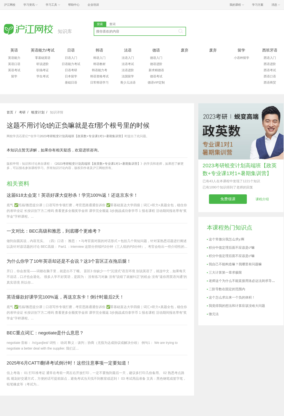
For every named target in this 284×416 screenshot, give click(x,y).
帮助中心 (74, 4)
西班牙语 (269, 50)
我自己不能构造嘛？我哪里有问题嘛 (235, 264)
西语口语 (270, 76)
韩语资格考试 (99, 76)
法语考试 (128, 64)
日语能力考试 (71, 64)
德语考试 (156, 76)
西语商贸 (270, 82)
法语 (128, 50)
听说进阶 (42, 64)
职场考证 (42, 70)
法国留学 (128, 76)
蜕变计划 (37, 112)
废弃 (184, 50)
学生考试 (42, 76)
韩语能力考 (99, 70)
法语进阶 (128, 70)
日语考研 (71, 70)
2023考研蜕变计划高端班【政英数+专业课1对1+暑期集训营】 (82, 136)
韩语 (99, 50)
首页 (10, 112)
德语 (156, 50)
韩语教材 (99, 64)
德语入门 (156, 58)
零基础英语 (42, 58)
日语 (71, 50)
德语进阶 (156, 64)
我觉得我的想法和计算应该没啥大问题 (237, 306)
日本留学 (71, 76)
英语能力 (14, 58)
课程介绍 (262, 199)
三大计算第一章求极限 (225, 272)
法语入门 (128, 58)
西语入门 (270, 58)
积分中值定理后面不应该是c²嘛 (232, 247)
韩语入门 (99, 58)
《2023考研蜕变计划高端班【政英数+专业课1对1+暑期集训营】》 (98, 163)
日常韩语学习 (99, 82)
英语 (14, 50)
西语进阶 (270, 64)
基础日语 (71, 82)
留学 (14, 76)
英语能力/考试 (42, 50)
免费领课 (227, 199)
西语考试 (270, 70)
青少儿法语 (128, 82)
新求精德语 (156, 70)
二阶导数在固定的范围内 (227, 289)
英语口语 (14, 64)
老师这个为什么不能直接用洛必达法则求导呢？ (243, 281)
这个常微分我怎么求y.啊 (226, 239)
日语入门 (71, 58)
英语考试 (14, 70)
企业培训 (93, 4)
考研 (22, 112)
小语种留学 (241, 58)
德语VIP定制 (156, 82)
